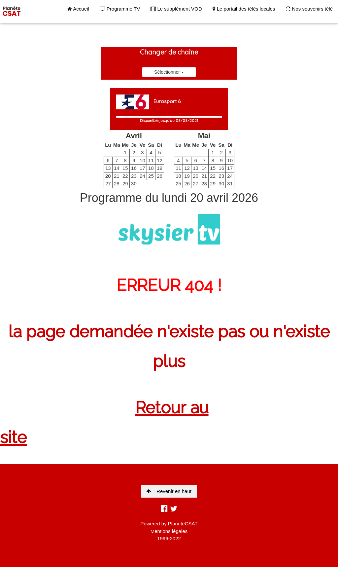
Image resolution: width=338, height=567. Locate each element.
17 (142, 168)
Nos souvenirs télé (309, 9)
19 (159, 168)
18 (151, 168)
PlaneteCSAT (183, 523)
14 (116, 168)
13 (108, 168)
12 (159, 160)
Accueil (78, 9)
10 (142, 160)
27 (108, 183)
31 (230, 183)
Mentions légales (169, 531)
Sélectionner (169, 72)
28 (116, 183)
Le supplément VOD (176, 9)
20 (108, 176)
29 (125, 183)
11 (151, 160)
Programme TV (120, 9)
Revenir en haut (169, 491)
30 (134, 183)
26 (159, 176)
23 (134, 176)
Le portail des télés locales (244, 9)
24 (142, 176)
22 (125, 176)
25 (151, 176)
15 (125, 168)
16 (134, 168)
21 (116, 176)
